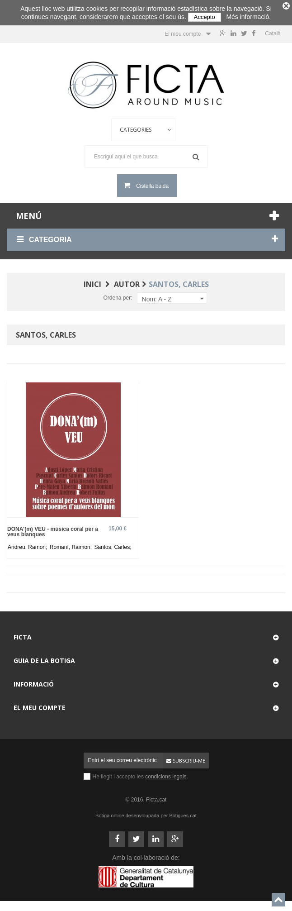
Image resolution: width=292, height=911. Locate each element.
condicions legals (165, 775)
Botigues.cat (183, 813)
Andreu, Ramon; (28, 545)
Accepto (204, 17)
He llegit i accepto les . (140, 775)
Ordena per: (117, 296)
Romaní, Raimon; (72, 545)
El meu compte (40, 705)
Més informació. (248, 16)
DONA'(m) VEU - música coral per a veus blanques (52, 529)
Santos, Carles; (112, 545)
